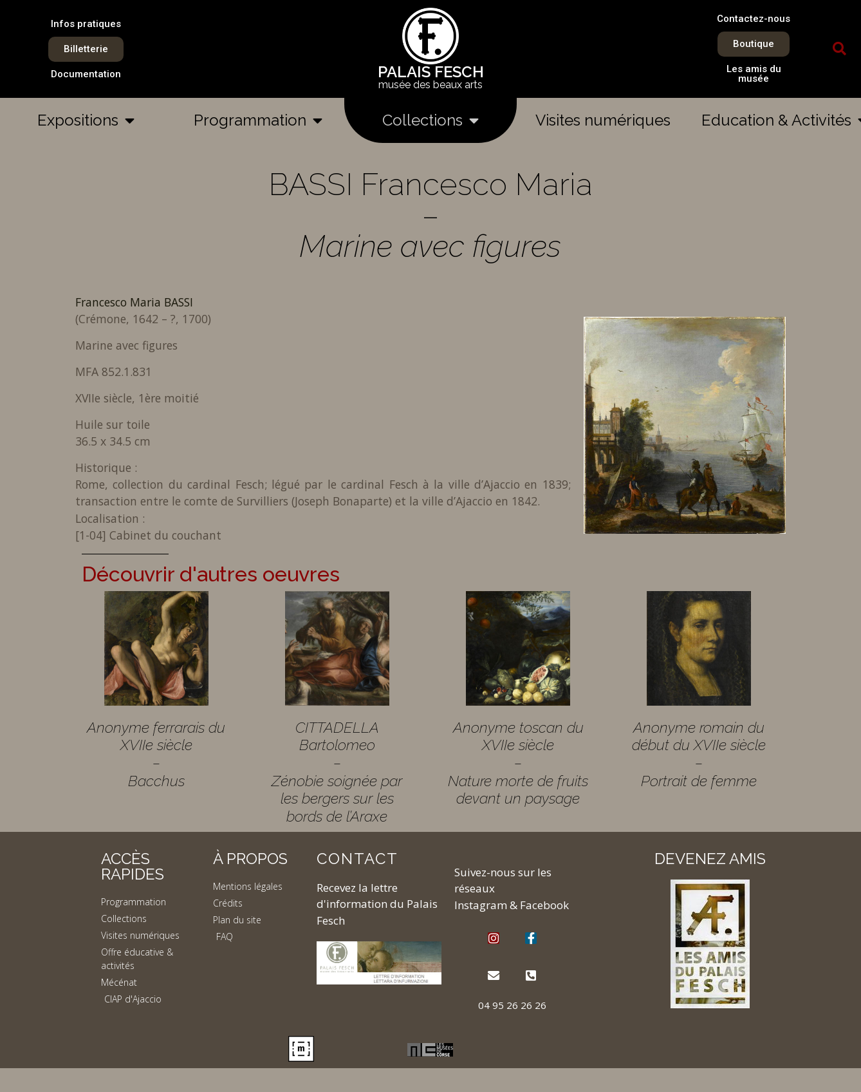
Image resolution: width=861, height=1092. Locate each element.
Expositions (85, 120)
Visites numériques (603, 120)
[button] (840, 49)
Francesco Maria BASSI (134, 302)
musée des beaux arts (430, 85)
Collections (430, 120)
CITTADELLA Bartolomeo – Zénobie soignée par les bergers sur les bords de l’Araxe (337, 772)
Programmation (258, 120)
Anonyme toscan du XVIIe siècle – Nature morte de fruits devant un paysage (518, 763)
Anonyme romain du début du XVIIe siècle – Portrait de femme (699, 754)
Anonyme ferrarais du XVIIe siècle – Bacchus (156, 754)
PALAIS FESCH (431, 71)
